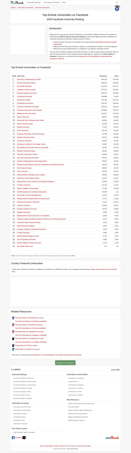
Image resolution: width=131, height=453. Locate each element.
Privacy (73, 446)
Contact (56, 446)
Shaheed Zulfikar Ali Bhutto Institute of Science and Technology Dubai (41, 219)
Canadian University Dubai (26, 90)
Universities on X (73, 381)
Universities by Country (51, 2)
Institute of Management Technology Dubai (32, 161)
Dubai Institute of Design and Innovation (31, 175)
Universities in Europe (20, 413)
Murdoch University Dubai (26, 151)
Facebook (17, 437)
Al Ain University (22, 130)
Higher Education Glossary (76, 420)
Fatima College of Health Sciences (29, 243)
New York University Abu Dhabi (28, 158)
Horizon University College (26, 83)
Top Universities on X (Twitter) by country (28, 338)
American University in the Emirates (29, 110)
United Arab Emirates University (28, 202)
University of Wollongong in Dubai (29, 79)
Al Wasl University (23, 233)
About (42, 446)
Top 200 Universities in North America (24, 381)
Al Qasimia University (24, 96)
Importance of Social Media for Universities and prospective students (57, 355)
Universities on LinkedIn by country (26, 349)
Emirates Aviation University (26, 93)
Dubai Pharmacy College (25, 226)
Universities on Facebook (76, 378)
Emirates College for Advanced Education (31, 229)
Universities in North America (22, 407)
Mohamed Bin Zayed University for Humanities (33, 216)
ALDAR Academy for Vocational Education (32, 192)
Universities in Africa (19, 417)
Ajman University (23, 117)
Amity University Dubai (25, 124)
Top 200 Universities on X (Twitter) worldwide (29, 342)
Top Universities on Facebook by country (28, 318)
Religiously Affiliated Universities (78, 417)
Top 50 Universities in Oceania (22, 398)
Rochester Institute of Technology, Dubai (31, 144)
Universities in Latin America (22, 410)
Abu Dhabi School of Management (29, 195)
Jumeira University (23, 205)
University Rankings (34, 2)
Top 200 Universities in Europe (22, 388)
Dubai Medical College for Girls (28, 236)
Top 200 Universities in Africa (22, 391)
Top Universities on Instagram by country (28, 332)
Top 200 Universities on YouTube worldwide (29, 328)
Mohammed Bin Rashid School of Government (33, 199)
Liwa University (22, 171)
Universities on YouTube (75, 388)
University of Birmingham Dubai (28, 178)
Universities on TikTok (75, 391)
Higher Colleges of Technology (27, 188)
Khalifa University (23, 127)
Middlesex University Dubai (26, 113)
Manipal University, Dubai (26, 137)
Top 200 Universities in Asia (21, 395)
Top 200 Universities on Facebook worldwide (29, 321)
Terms (68, 446)
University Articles (73, 407)
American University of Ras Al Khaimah (30, 134)
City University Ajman (24, 168)
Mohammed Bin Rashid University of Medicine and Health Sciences (40, 164)
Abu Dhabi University (24, 86)
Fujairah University (23, 212)
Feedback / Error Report (65, 363)
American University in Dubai (27, 154)
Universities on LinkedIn (75, 395)
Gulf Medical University (25, 103)
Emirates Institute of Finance (27, 209)
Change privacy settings (83, 446)
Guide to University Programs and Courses (81, 403)
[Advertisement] (27, 40)
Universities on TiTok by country (24, 345)
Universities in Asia (19, 420)
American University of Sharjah (28, 107)
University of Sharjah (24, 141)
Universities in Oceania (20, 423)
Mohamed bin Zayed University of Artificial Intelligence (36, 181)
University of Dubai (23, 100)
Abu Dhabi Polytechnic (25, 246)
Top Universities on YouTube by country (27, 325)
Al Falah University (23, 185)
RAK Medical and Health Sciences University (32, 147)
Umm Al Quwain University (26, 239)
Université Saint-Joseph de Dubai (28, 222)
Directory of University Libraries (77, 413)
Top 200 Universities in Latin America (24, 385)
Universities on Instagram (76, 385)
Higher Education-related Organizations (80, 410)
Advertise (62, 446)
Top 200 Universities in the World (23, 378)
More (64, 2)
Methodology (49, 446)
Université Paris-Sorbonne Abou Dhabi (30, 120)
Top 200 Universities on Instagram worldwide (29, 335)
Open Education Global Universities (24, 432)
